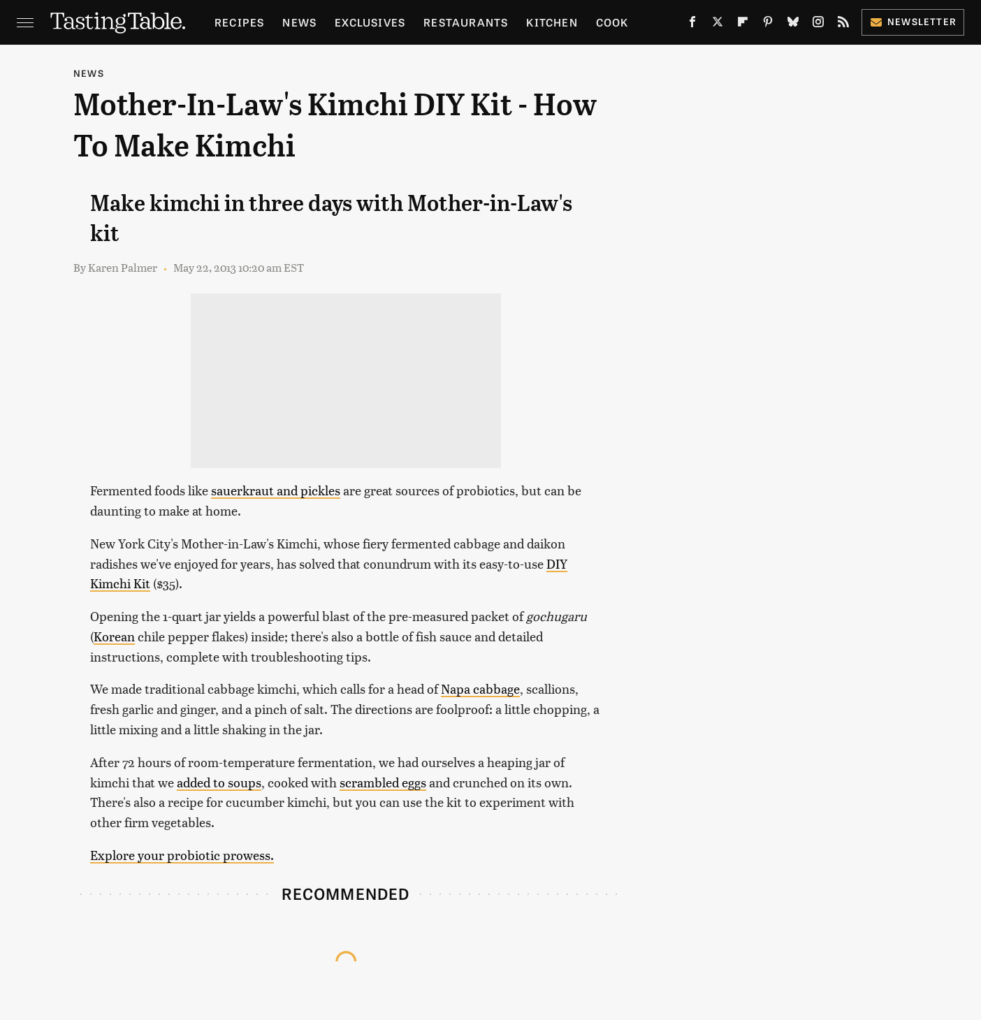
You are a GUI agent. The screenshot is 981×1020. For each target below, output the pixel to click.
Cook (612, 22)
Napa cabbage (480, 688)
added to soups (219, 782)
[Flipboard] (743, 24)
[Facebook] (692, 24)
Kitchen (551, 22)
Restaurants (465, 22)
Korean (114, 636)
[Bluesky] (793, 24)
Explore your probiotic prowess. (182, 855)
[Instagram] (818, 24)
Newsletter (913, 21)
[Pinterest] (768, 24)
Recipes (239, 22)
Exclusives (370, 22)
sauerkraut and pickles (275, 490)
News (299, 22)
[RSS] (843, 24)
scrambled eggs (383, 782)
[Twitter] (718, 24)
